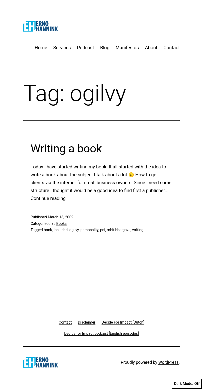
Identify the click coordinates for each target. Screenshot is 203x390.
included (61, 230)
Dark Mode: (187, 384)
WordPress (168, 362)
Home (41, 47)
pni (102, 230)
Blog (105, 47)
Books (61, 223)
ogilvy (74, 230)
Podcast (85, 47)
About (151, 47)
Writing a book (66, 148)
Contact (171, 47)
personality (89, 230)
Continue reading (48, 198)
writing (137, 230)
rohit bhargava (118, 230)
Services (62, 47)
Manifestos (127, 47)
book (48, 230)
